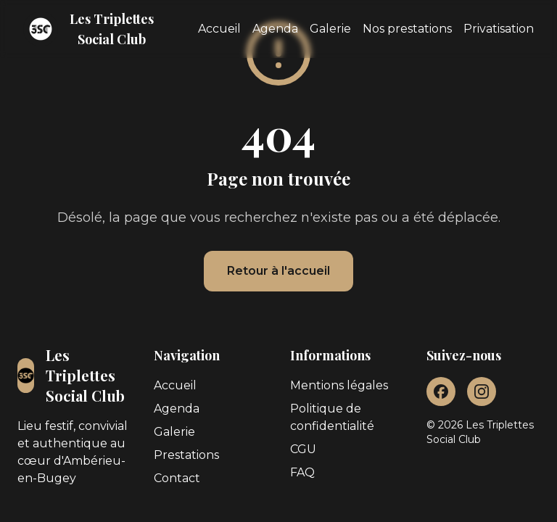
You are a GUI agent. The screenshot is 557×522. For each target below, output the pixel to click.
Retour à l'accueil (278, 271)
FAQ (302, 472)
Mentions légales (339, 385)
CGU (303, 449)
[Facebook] (440, 391)
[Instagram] (481, 391)
